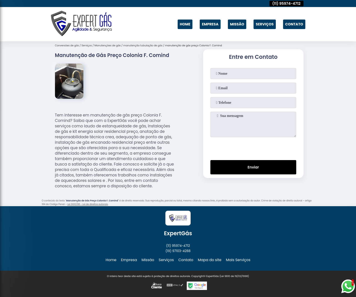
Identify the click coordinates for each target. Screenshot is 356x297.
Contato (294, 24)
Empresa (209, 24)
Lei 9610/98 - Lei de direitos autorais (87, 204)
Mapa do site (210, 259)
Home (183, 24)
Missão (236, 24)
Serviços (264, 24)
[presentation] (253, 147)
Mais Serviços (238, 259)
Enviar (253, 167)
